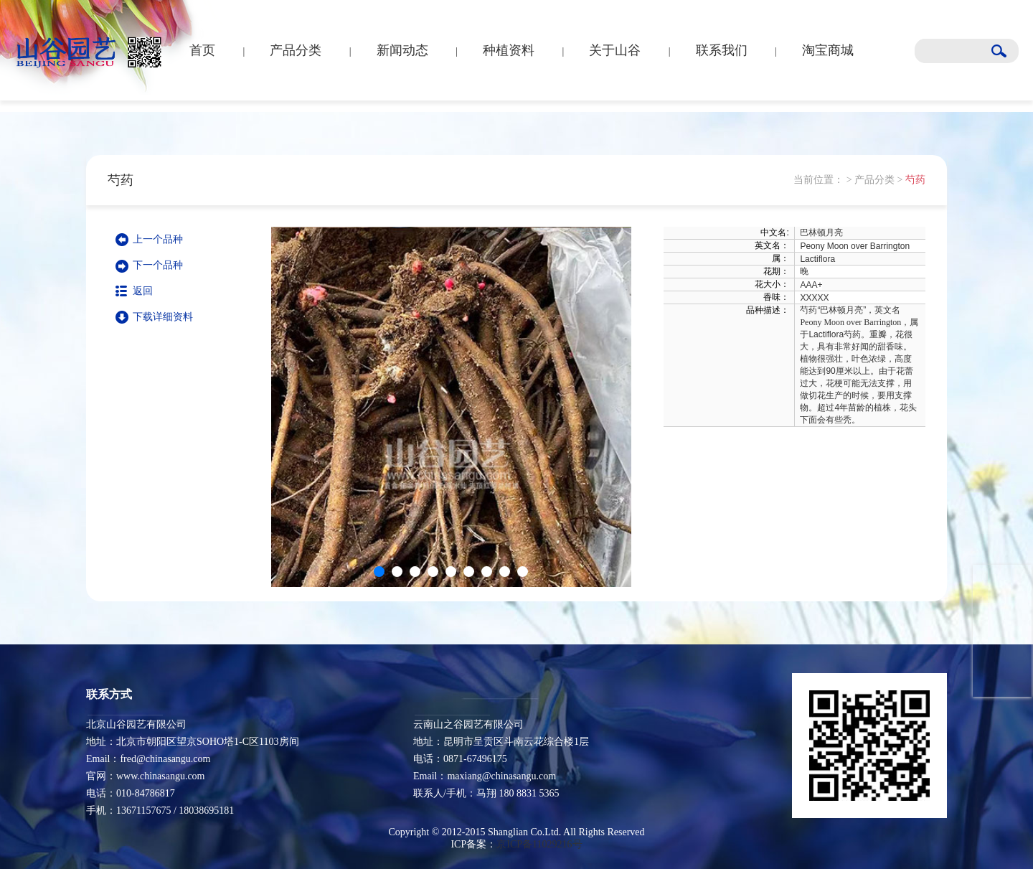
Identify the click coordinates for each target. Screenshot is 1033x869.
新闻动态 (402, 50)
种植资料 (508, 50)
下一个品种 (158, 265)
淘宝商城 (828, 50)
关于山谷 (615, 50)
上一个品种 (158, 239)
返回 (143, 291)
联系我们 (721, 50)
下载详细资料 (163, 316)
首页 (202, 50)
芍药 (915, 179)
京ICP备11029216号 (539, 844)
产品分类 (295, 50)
